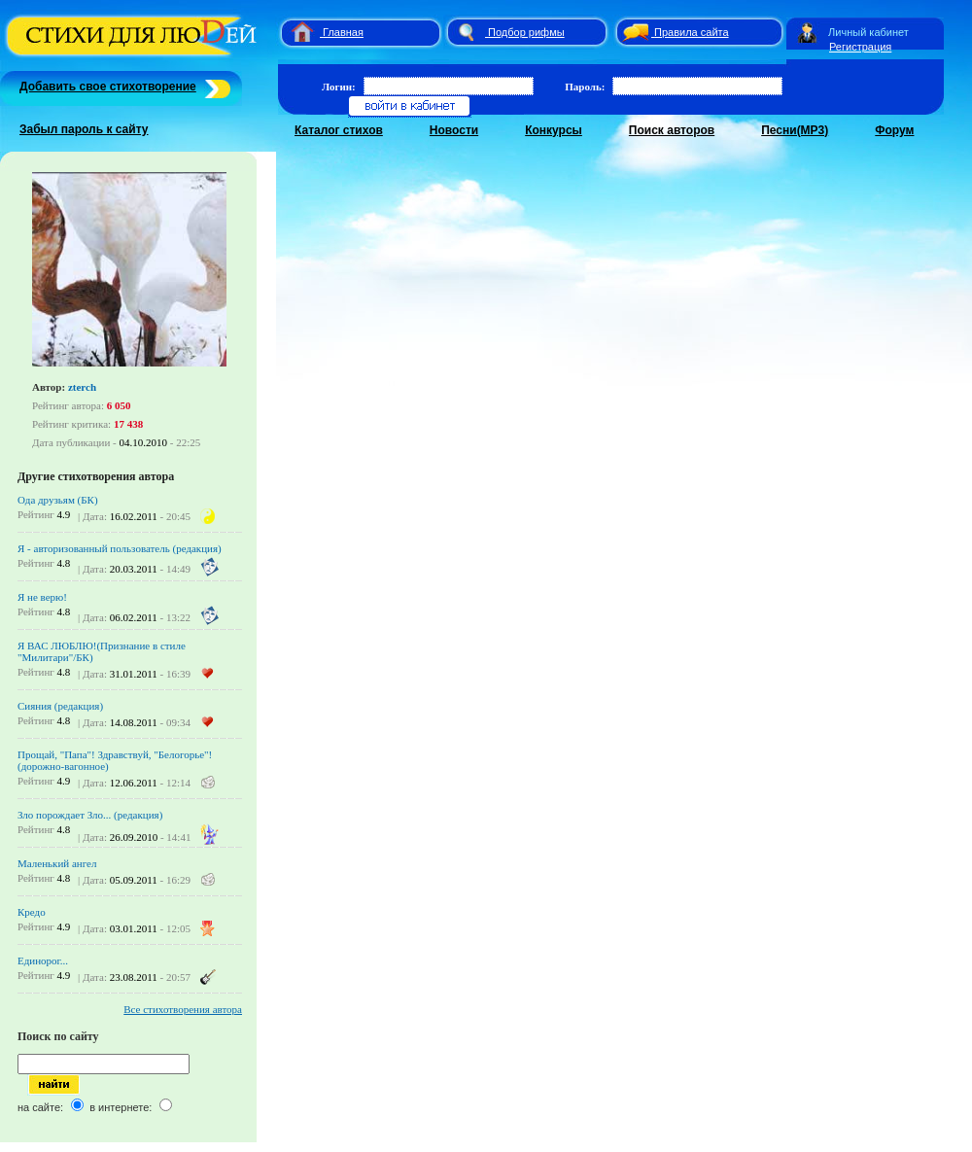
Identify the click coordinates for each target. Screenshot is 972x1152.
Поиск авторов (671, 130)
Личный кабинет (868, 32)
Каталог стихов (339, 130)
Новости (454, 130)
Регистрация (860, 46)
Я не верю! (42, 597)
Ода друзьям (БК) (57, 500)
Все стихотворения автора (182, 1009)
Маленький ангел (56, 863)
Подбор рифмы (526, 32)
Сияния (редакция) (60, 706)
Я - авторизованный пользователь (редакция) (119, 548)
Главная (343, 32)
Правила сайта (691, 32)
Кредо (31, 912)
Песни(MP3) (794, 130)
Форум (894, 130)
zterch (82, 387)
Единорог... (42, 960)
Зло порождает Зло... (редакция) (89, 814)
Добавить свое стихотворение (107, 86)
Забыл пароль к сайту (84, 129)
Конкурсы (553, 130)
